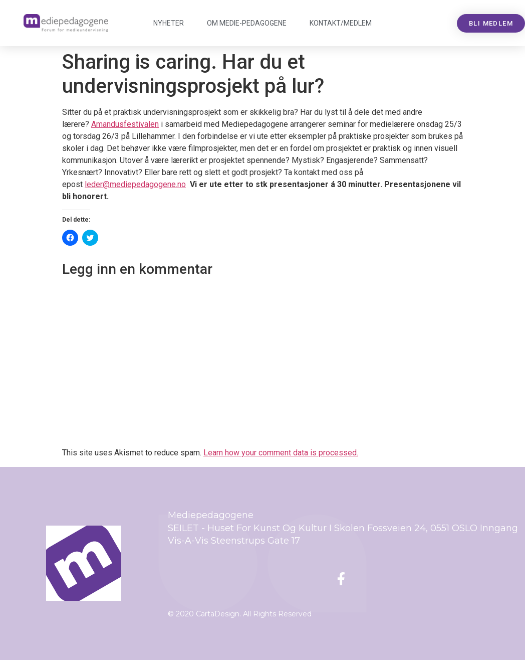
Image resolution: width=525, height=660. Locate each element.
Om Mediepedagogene (247, 23)
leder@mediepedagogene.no (135, 184)
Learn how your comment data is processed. (280, 452)
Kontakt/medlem (341, 23)
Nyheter (168, 23)
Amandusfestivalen (125, 124)
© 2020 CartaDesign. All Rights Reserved (240, 613)
